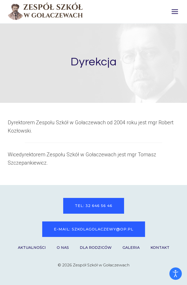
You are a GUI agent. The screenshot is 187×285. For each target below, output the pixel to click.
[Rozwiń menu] (175, 11)
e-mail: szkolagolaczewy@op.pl (93, 229)
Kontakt (159, 247)
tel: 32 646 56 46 (93, 205)
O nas (63, 247)
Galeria (131, 247)
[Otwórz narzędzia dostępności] (175, 273)
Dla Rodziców (96, 247)
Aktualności (32, 247)
